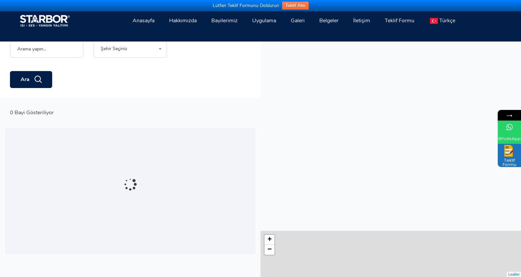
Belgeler (329, 20)
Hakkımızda (183, 20)
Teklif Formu (399, 20)
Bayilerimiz (224, 20)
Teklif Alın (295, 6)
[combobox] (130, 72)
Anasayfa (144, 20)
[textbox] (130, 71)
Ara (31, 102)
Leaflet (513, 274)
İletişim (361, 20)
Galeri (298, 20)
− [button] (269, 60)
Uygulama (264, 20)
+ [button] (269, 50)
